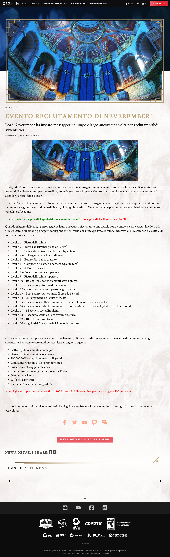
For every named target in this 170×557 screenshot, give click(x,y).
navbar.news (78, 4)
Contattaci (115, 551)
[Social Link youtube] (78, 508)
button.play (159, 4)
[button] (7, 4)
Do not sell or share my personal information (93, 553)
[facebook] (50, 452)
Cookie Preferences (68, 553)
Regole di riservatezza (75, 551)
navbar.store (30, 4)
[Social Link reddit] (65, 508)
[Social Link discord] (105, 508)
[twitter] (54, 452)
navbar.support (100, 4)
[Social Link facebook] (91, 508)
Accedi (129, 4)
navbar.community (55, 4)
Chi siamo (48, 551)
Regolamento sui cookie (93, 551)
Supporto (106, 551)
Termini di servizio (59, 551)
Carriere (123, 551)
